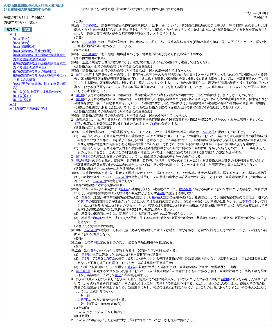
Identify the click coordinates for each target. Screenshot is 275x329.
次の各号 (208, 132)
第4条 (124, 189)
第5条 (85, 258)
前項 (79, 74)
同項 (118, 275)
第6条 (96, 258)
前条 (85, 62)
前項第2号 (83, 271)
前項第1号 (83, 156)
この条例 (88, 25)
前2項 (225, 279)
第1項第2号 (84, 160)
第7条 (111, 258)
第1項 (80, 95)
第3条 (108, 173)
